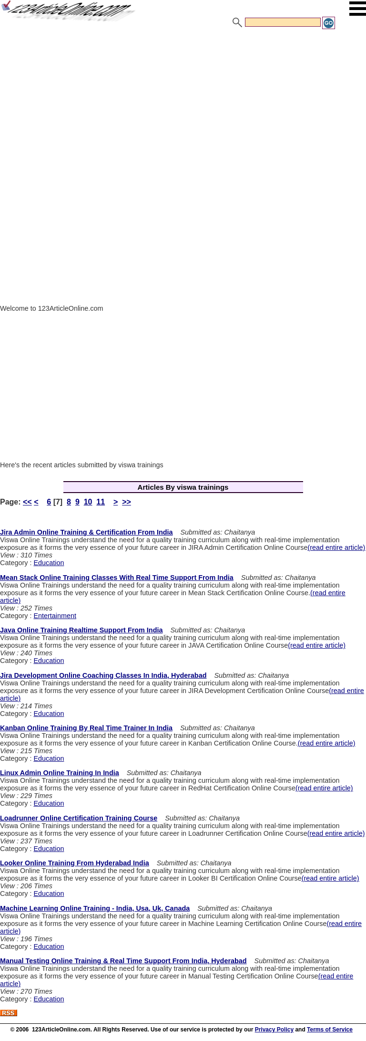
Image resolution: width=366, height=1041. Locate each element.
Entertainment (54, 616)
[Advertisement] (183, 101)
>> (126, 502)
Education (48, 563)
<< (27, 502)
